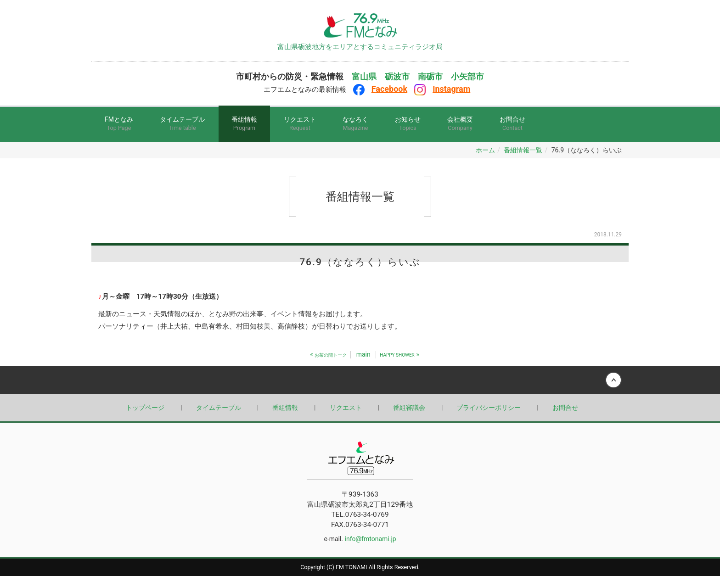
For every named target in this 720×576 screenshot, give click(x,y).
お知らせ (408, 124)
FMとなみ (119, 124)
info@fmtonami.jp (370, 538)
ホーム (485, 150)
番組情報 (244, 124)
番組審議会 (409, 407)
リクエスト (300, 124)
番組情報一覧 (523, 150)
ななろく (355, 124)
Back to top (360, 380)
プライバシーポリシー (488, 407)
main (363, 354)
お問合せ (512, 124)
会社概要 (460, 124)
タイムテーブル (182, 124)
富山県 (364, 77)
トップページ (145, 407)
